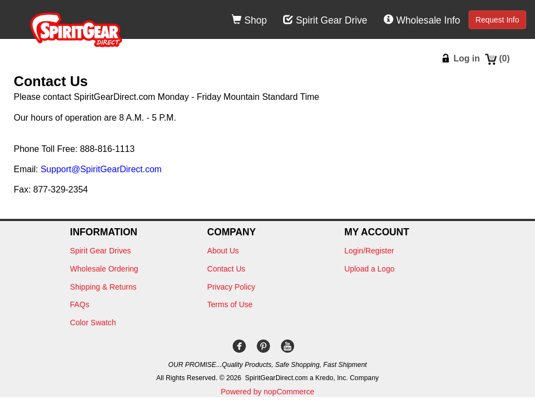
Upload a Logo (370, 268)
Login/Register (370, 250)
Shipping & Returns (103, 286)
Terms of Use (230, 304)
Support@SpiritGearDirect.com (101, 169)
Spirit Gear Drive (325, 20)
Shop (249, 20)
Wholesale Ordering (104, 268)
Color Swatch (93, 322)
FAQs (79, 304)
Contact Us (226, 268)
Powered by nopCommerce (267, 391)
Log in (466, 58)
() (504, 58)
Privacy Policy (231, 286)
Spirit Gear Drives (100, 250)
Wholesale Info (422, 20)
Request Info (497, 19)
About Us (223, 250)
